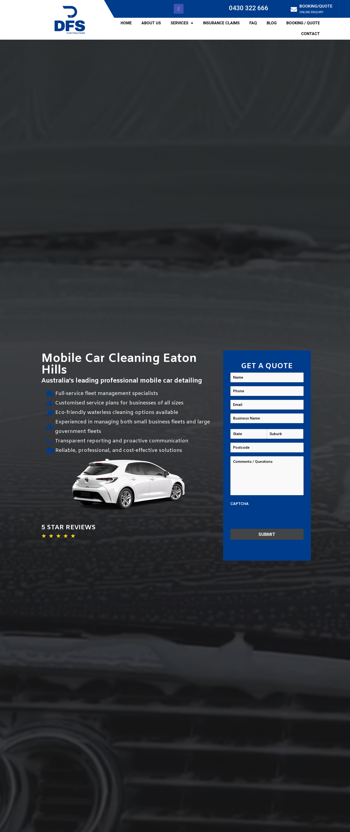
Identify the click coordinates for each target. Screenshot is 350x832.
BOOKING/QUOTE (315, 6)
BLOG (272, 23)
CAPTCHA (239, 504)
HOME (126, 23)
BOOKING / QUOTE (303, 23)
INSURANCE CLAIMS (221, 23)
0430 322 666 (248, 8)
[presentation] (267, 517)
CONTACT (310, 33)
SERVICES (182, 23)
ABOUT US (151, 23)
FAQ (253, 23)
